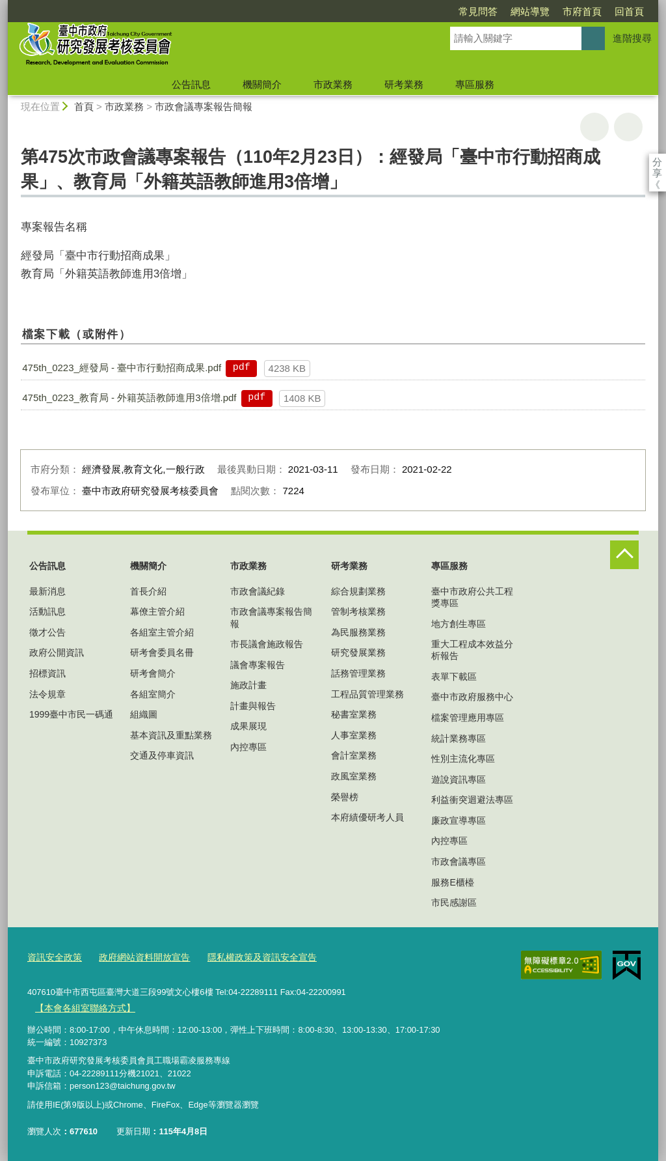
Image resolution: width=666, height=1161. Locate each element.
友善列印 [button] (594, 127)
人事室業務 (354, 735)
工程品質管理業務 (367, 694)
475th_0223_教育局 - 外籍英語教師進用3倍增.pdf (129, 397)
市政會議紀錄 (257, 591)
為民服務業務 (358, 632)
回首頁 (554, 11)
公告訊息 (191, 84)
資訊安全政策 (52, 957)
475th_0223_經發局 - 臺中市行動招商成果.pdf (121, 367)
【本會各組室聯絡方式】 (80, 1006)
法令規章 (47, 694)
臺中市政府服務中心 (472, 697)
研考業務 (403, 84)
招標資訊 (47, 673)
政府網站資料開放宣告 (137, 957)
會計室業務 (354, 755)
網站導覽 (455, 11)
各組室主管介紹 (162, 632)
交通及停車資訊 (162, 755)
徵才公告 (47, 632)
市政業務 (333, 84)
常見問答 (403, 11)
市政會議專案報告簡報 (203, 106)
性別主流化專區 (463, 758)
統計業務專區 (458, 738)
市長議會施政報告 (266, 644)
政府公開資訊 (56, 652)
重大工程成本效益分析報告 (472, 650)
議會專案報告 (257, 665)
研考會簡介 (153, 673)
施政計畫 (248, 685)
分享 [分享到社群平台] (657, 162)
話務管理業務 (358, 673)
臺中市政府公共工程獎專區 (472, 597)
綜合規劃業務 (358, 591)
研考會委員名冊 (162, 652)
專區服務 (474, 84)
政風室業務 (354, 776)
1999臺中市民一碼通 (71, 714)
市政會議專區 (458, 861)
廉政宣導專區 (458, 820)
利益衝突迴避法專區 (472, 799)
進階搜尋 (632, 38)
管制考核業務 (358, 611)
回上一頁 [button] (628, 127)
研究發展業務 (358, 652)
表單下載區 (454, 676)
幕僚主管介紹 (157, 611)
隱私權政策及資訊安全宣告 (248, 957)
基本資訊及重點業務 (171, 735)
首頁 (84, 106)
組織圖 (143, 714)
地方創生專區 (458, 624)
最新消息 (47, 591)
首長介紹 (148, 591)
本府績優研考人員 (367, 817)
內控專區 (248, 747)
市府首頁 (507, 11)
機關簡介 (262, 84)
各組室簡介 (153, 694)
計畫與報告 (253, 706)
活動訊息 (47, 611)
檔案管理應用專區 (467, 717)
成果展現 (248, 726)
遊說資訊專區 (458, 779)
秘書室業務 (354, 714)
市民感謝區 (454, 902)
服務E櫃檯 (452, 882)
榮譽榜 (344, 797)
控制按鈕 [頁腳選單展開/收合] (624, 554)
